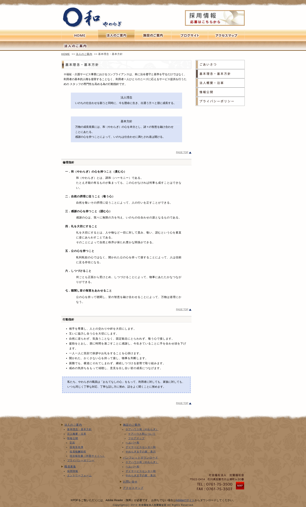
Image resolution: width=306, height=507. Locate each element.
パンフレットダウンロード (140, 457)
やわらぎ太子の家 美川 (141, 451)
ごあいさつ (220, 64)
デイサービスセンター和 (141, 447)
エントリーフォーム (79, 475)
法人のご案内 (84, 54)
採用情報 (72, 471)
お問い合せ (130, 481)
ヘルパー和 (132, 442)
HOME (65, 54)
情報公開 (220, 92)
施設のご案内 (153, 35)
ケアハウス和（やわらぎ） (142, 429)
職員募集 (70, 466)
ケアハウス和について (142, 434)
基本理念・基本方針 (220, 73)
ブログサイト (189, 35)
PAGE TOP (182, 152)
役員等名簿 (76, 447)
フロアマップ (136, 438)
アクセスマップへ (226, 35)
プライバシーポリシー (220, 101)
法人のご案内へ (116, 35)
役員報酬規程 (78, 451)
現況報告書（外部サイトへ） (87, 456)
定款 (72, 442)
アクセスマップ (133, 487)
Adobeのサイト (185, 500)
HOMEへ (79, 35)
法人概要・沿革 (220, 83)
